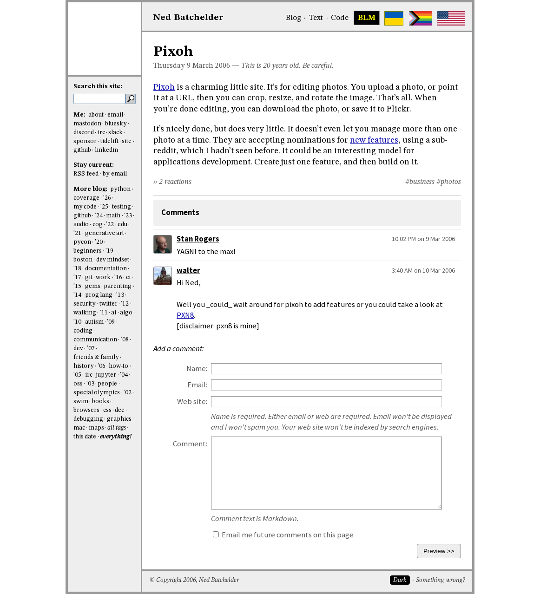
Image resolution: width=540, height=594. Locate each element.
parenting (118, 286)
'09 (111, 322)
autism (94, 322)
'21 (77, 233)
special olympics (96, 393)
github (82, 150)
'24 (99, 216)
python (120, 189)
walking (84, 313)
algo (126, 313)
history (83, 366)
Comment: (190, 444)
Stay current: (93, 165)
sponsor (85, 141)
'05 (77, 375)
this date (84, 437)
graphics (119, 419)
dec (119, 410)
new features (374, 140)
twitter (108, 304)
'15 (77, 286)
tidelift (109, 141)
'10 (77, 322)
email (115, 115)
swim (80, 401)
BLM (366, 18)
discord (83, 133)
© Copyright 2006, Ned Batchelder (194, 580)
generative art (104, 233)
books (100, 401)
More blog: (91, 189)
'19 (109, 251)
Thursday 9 (172, 66)
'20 (99, 242)
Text (316, 18)
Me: (80, 115)
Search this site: (97, 87)
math (113, 216)
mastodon (87, 124)
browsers (86, 410)
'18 (77, 269)
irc (101, 133)
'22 (110, 225)
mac (79, 428)
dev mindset (112, 260)
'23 (128, 216)
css (107, 410)
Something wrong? (440, 580)
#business (420, 182)
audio (81, 225)
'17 (77, 277)
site (127, 141)
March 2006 (211, 66)
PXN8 (185, 315)
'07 (91, 349)
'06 (101, 366)
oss (78, 384)
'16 (118, 277)
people (107, 384)
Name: (196, 368)
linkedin (106, 150)
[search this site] (99, 99)
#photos (448, 182)
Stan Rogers (198, 239)
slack (115, 133)
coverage (86, 198)
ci (128, 277)
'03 (90, 384)
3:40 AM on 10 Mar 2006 (423, 270)
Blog (293, 18)
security (84, 304)
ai (113, 313)
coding (82, 331)
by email (115, 174)
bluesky (116, 124)
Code (340, 18)
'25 (104, 207)
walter (188, 270)
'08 (125, 340)
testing (121, 207)
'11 (104, 313)
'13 (120, 295)
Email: (197, 385)
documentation (106, 269)
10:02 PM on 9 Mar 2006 (423, 239)
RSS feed (86, 174)
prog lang (98, 295)
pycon (82, 242)
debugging (88, 419)
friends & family (96, 357)
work (103, 277)
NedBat (188, 17)
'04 (124, 375)
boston (82, 260)
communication (95, 340)
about (96, 115)
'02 (128, 393)
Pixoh (164, 87)
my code (85, 207)
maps (96, 428)
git (88, 277)
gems (92, 286)
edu (122, 225)
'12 (125, 304)
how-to (118, 366)
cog (97, 225)
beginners (87, 251)
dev (78, 349)
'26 (107, 198)
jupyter (106, 375)
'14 (77, 295)
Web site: (192, 401)
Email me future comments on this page (283, 535)
